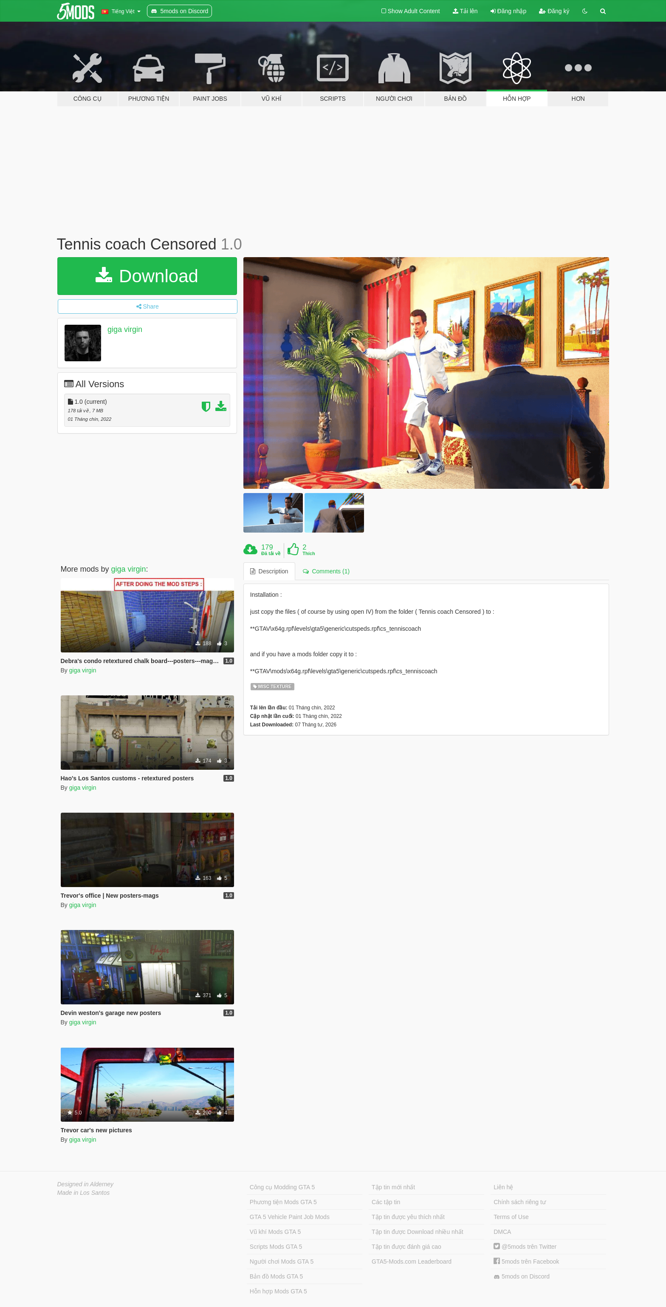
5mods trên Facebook (526, 1261)
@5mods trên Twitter (525, 1246)
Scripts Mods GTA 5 (276, 1246)
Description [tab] (269, 571)
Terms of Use (511, 1216)
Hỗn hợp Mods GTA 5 (278, 1291)
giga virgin (124, 329)
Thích (308, 553)
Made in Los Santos (83, 1192)
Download (147, 276)
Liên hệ (503, 1187)
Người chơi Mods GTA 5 (281, 1261)
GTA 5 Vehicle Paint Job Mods (290, 1216)
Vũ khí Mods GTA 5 (275, 1231)
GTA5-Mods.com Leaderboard (412, 1261)
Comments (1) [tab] (326, 571)
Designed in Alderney (85, 1184)
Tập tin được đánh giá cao (406, 1246)
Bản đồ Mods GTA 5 (276, 1276)
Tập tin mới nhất (393, 1187)
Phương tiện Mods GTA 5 (283, 1202)
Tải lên (465, 11)
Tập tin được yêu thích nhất (408, 1216)
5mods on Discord (522, 1276)
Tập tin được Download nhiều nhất (417, 1231)
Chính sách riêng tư (520, 1202)
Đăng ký (554, 11)
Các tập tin (386, 1202)
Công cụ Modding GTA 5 (282, 1187)
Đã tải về (270, 553)
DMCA (502, 1231)
